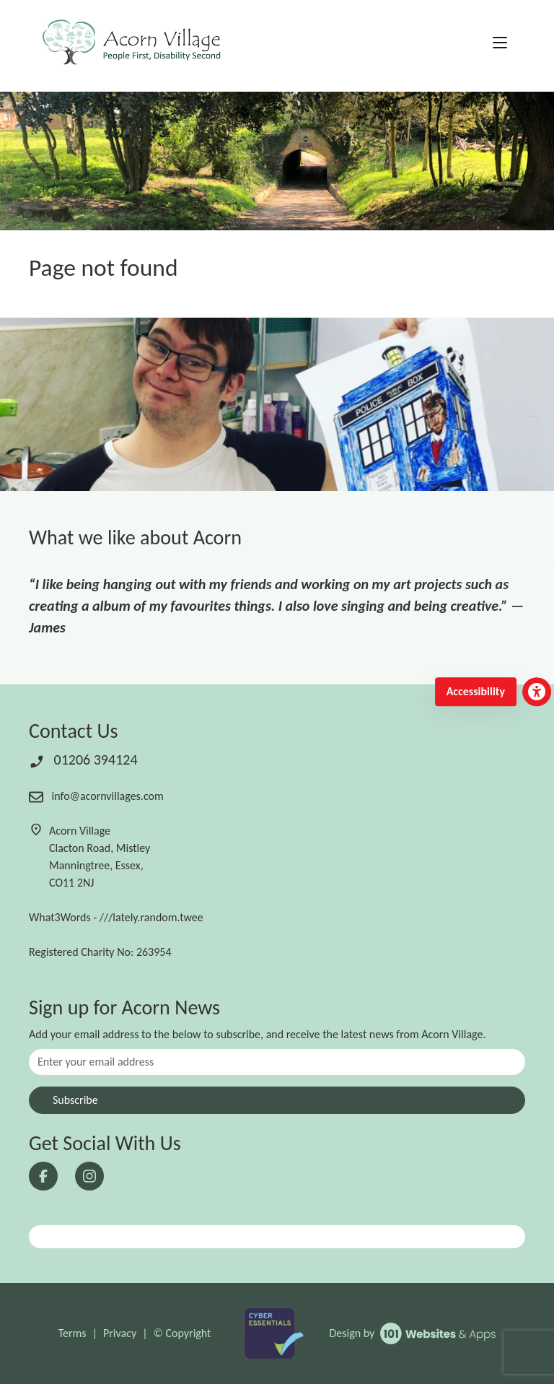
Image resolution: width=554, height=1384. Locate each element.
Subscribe (75, 1100)
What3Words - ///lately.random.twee (116, 917)
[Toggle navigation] (500, 43)
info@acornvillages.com (96, 796)
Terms (72, 1333)
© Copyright (182, 1333)
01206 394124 (83, 759)
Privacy (119, 1333)
